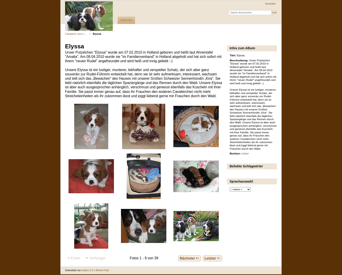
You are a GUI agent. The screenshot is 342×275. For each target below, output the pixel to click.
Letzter (212, 258)
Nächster (189, 258)
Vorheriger (95, 258)
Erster (73, 258)
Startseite (126, 20)
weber (245, 153)
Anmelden (270, 3)
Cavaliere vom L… (76, 33)
